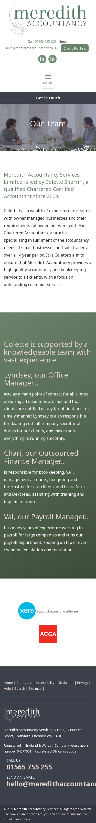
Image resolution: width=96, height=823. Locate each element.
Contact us (24, 682)
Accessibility (45, 682)
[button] (48, 98)
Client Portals (74, 48)
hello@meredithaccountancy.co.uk (31, 48)
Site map (35, 688)
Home (8, 682)
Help (7, 688)
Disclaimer (66, 682)
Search (19, 688)
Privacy (82, 682)
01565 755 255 (45, 41)
